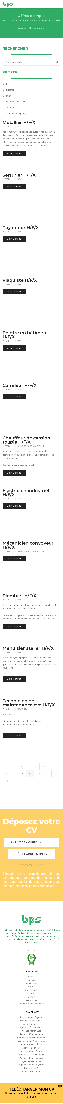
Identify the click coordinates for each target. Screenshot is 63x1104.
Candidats (31, 980)
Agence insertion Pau (31, 1061)
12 (38, 784)
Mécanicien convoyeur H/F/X (28, 545)
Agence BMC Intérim (31, 1071)
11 (30, 784)
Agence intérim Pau (31, 1048)
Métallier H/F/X (19, 122)
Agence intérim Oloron (31, 1044)
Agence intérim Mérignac (31, 1034)
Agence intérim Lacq (31, 1031)
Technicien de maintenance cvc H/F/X (29, 703)
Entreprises (31, 983)
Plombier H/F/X (19, 596)
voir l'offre (14, 153)
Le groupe (31, 987)
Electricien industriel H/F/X (26, 492)
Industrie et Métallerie (16, 102)
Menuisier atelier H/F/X (28, 648)
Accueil (22, 28)
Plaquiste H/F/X (20, 280)
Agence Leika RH (31, 1068)
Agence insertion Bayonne (31, 1065)
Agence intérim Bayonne (31, 1017)
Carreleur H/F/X (20, 385)
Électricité (11, 90)
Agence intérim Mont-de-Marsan (32, 1037)
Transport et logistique (16, 113)
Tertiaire (10, 108)
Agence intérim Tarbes (31, 1051)
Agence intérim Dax (31, 1024)
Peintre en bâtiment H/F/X (25, 335)
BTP (8, 84)
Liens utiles (31, 1000)
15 (7, 792)
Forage (9, 96)
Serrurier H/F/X (19, 175)
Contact (31, 997)
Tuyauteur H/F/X (21, 228)
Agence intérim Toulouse (31, 1058)
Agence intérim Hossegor (32, 1027)
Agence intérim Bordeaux (31, 1021)
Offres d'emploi (31, 990)
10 (21, 784)
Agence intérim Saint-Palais (31, 1054)
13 (47, 784)
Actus (31, 993)
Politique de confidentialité (31, 1004)
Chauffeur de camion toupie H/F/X (26, 440)
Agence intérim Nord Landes (31, 1041)
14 (56, 784)
